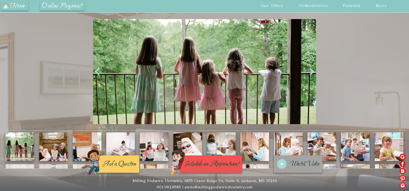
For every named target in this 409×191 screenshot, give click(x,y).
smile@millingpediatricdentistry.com (219, 187)
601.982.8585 (169, 187)
